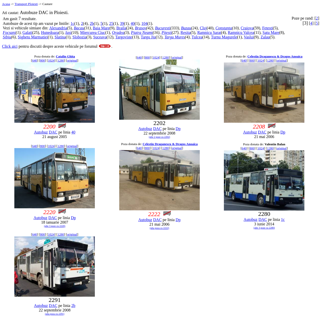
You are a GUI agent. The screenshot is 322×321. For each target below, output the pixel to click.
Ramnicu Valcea (241, 32)
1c (72, 23)
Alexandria (58, 28)
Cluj (203, 28)
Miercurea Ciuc (92, 32)
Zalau (265, 37)
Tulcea (196, 37)
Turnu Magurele (224, 37)
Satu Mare (271, 32)
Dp (178, 128)
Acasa (6, 4)
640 (34, 60)
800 (42, 60)
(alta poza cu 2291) (54, 313)
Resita (185, 32)
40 (133, 23)
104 (144, 23)
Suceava (99, 37)
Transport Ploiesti (26, 4)
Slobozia (79, 37)
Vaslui (249, 37)
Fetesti (267, 28)
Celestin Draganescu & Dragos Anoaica (275, 56)
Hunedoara (50, 32)
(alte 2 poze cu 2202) (159, 137)
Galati (27, 32)
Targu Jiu (148, 37)
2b (92, 23)
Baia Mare (101, 28)
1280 (60, 60)
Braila (121, 28)
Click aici (10, 46)
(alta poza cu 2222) (159, 228)
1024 (51, 60)
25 (111, 23)
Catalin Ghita (65, 56)
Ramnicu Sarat (209, 32)
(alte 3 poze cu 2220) (54, 226)
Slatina (60, 37)
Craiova (247, 28)
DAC (53, 132)
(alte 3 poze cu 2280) (264, 227)
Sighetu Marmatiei (33, 37)
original (72, 60)
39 (122, 23)
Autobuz (41, 132)
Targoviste (123, 37)
